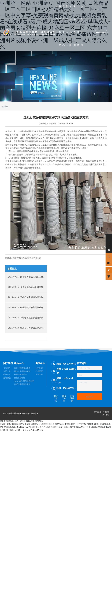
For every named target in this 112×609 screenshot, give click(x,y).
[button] (94, 94)
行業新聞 (52, 124)
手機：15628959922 (66, 388)
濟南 (107, 415)
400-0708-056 (101, 32)
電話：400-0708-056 (66, 364)
